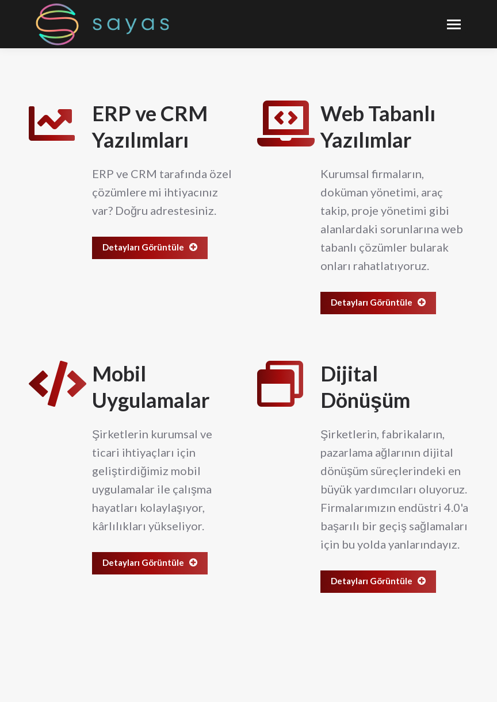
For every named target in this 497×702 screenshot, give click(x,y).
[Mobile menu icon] (453, 24)
